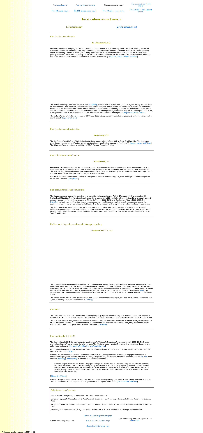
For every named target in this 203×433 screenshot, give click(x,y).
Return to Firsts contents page (98, 421)
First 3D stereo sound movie (85, 11)
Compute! (73, 346)
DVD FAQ (103, 325)
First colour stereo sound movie (141, 5)
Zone (70, 179)
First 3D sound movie (60, 11)
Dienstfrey (54, 202)
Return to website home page (97, 426)
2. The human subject (127, 27)
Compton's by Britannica (95, 346)
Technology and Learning (67, 359)
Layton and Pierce (115, 57)
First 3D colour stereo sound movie (141, 11)
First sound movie (60, 5)
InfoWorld (71, 351)
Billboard (54, 376)
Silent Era (133, 57)
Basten (142, 113)
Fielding (89, 300)
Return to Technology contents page (98, 416)
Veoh (142, 290)
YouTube (143, 357)
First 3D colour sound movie (114, 11)
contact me (134, 421)
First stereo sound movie (85, 5)
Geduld (126, 57)
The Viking (92, 105)
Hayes (75, 179)
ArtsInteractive (123, 381)
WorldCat (81, 346)
